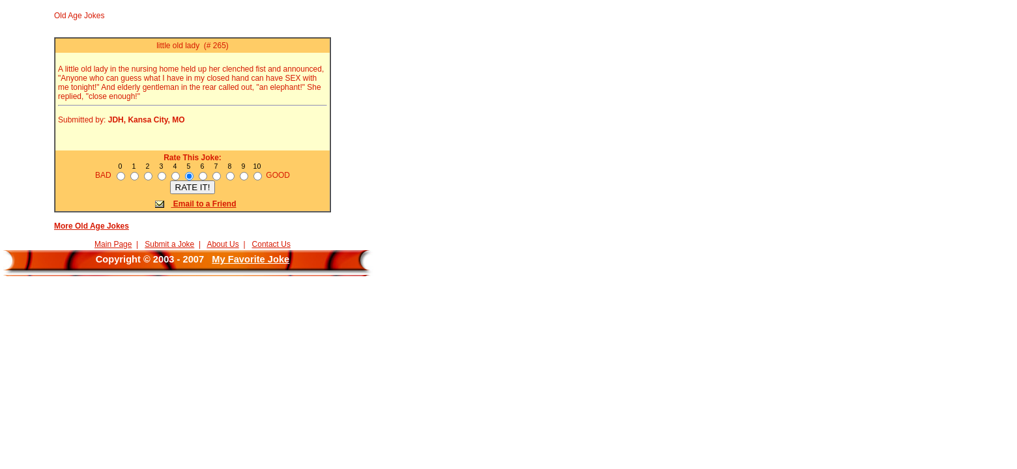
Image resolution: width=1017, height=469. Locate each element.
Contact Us (271, 244)
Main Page (113, 244)
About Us (222, 244)
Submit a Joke (169, 244)
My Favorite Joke (250, 259)
